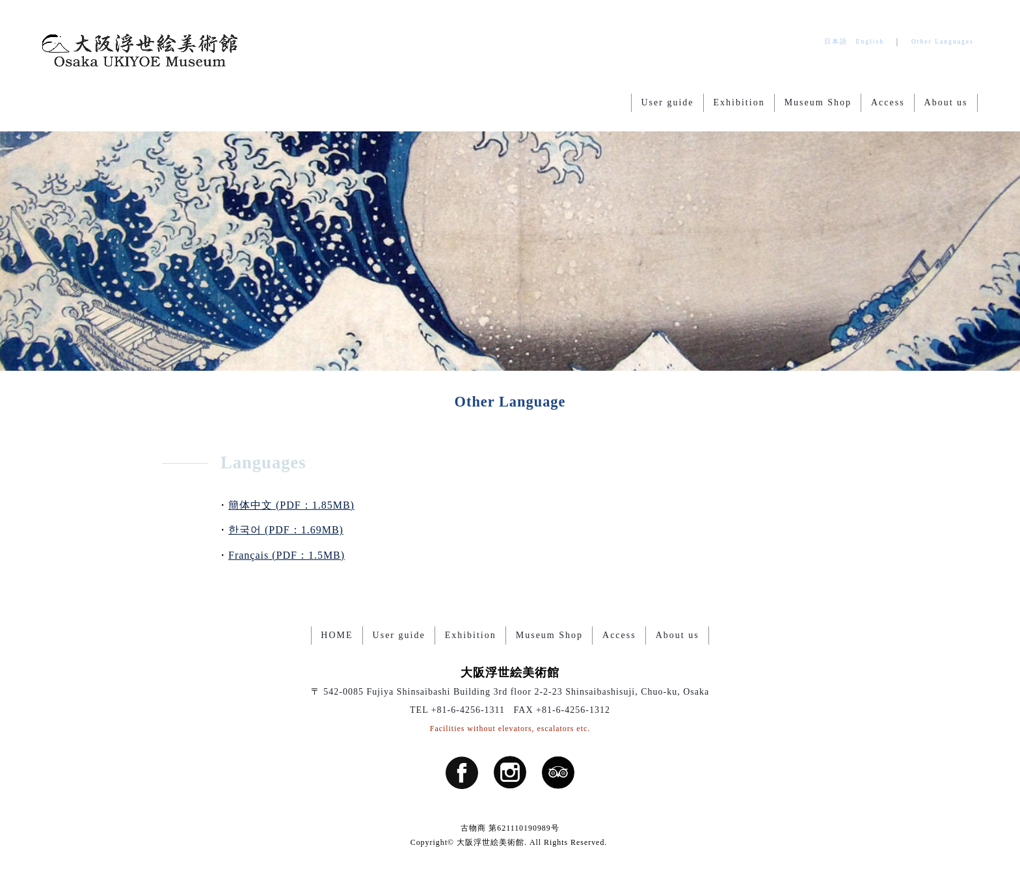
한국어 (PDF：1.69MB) (285, 529)
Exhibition (739, 102)
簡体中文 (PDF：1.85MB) (291, 505)
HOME (337, 635)
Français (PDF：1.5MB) (286, 555)
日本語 (836, 41)
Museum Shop (818, 102)
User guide (667, 102)
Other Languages (942, 41)
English (870, 41)
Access (888, 102)
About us (946, 102)
